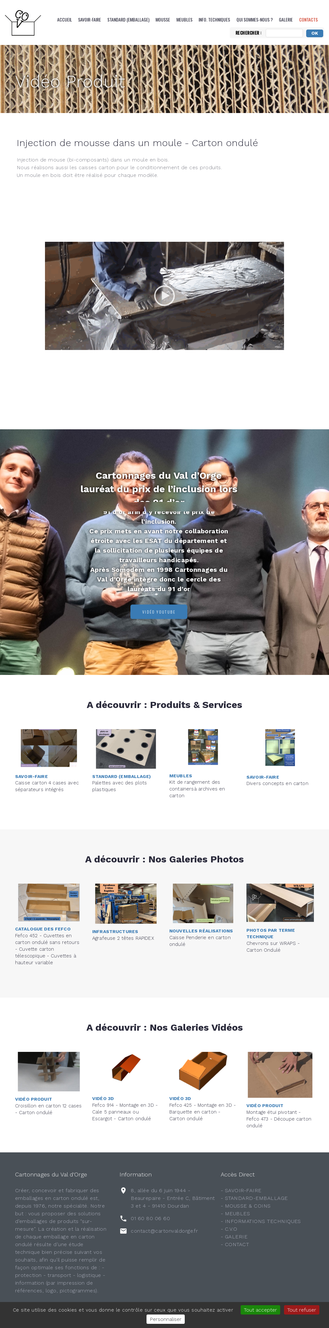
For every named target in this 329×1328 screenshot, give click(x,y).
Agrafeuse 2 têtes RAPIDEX (123, 912)
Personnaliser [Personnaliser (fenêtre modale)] (166, 1319)
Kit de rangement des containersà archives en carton (197, 758)
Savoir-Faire (89, 19)
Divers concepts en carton (277, 758)
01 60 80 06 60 (150, 1218)
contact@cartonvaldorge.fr (164, 1231)
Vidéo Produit (70, 81)
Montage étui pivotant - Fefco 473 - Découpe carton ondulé (278, 1119)
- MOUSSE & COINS (246, 1206)
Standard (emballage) (128, 19)
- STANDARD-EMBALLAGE (254, 1198)
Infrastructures (115, 906)
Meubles (184, 19)
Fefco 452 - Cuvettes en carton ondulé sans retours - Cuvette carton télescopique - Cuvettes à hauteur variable (47, 912)
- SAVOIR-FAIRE (241, 1190)
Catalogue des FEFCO (43, 893)
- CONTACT (235, 1244)
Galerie (286, 19)
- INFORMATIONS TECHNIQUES (261, 1221)
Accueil (64, 19)
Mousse (163, 19)
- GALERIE (234, 1237)
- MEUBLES (235, 1213)
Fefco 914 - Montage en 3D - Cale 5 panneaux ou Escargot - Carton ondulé (125, 1081)
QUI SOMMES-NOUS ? (254, 19)
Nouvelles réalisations (201, 902)
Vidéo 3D (103, 1067)
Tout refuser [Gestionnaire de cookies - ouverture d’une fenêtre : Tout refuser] (301, 1310)
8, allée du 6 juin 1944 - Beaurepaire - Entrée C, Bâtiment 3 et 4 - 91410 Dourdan (173, 1198)
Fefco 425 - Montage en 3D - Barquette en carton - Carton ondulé (202, 1081)
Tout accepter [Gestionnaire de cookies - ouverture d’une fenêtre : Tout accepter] (260, 1310)
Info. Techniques (214, 19)
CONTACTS (308, 19)
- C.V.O (229, 1229)
